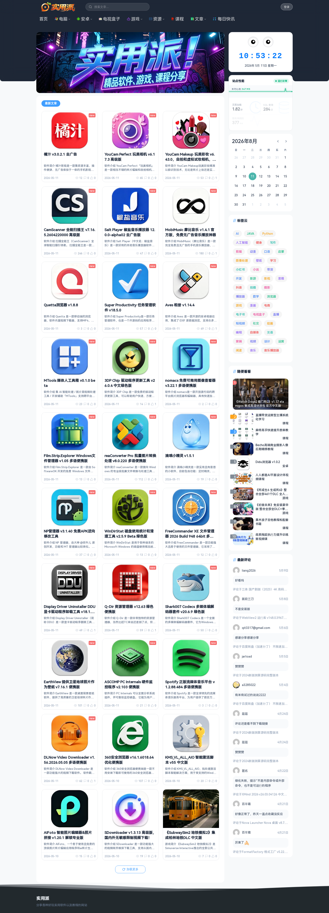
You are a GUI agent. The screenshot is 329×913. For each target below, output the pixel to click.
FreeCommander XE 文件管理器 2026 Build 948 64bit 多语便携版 (189, 536)
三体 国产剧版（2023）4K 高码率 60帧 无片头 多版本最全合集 (284, 589)
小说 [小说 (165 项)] (256, 269)
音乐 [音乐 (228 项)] (253, 350)
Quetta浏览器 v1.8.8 (61, 304)
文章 (197, 19)
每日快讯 (224, 19)
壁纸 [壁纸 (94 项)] (259, 260)
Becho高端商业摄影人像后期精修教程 (272, 447)
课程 (177, 19)
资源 (155, 19)
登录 (286, 7)
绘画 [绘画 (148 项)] (270, 323)
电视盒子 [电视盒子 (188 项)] (259, 314)
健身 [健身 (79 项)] (259, 242)
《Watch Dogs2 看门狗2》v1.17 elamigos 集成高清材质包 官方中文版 (259, 404)
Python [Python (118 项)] (267, 234)
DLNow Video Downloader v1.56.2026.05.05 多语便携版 (69, 760)
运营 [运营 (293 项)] (281, 341)
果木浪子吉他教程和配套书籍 (272, 522)
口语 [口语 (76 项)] (267, 251)
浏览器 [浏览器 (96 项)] (271, 296)
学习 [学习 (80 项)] (273, 260)
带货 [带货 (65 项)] (270, 269)
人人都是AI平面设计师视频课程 (272, 477)
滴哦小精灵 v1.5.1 (179, 455)
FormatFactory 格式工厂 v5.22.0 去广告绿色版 (273, 852)
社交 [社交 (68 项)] (256, 323)
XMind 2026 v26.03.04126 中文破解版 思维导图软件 (277, 794)
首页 (43, 19)
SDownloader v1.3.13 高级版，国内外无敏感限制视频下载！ (130, 835)
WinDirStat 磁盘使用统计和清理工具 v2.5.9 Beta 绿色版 (129, 534)
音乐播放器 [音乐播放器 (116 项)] (271, 350)
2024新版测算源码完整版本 (260, 675)
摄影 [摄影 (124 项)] (267, 287)
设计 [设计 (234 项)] (267, 341)
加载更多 (130, 869)
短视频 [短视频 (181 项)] (240, 323)
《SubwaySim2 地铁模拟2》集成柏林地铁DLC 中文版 (190, 835)
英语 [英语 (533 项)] (270, 332)
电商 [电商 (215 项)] (267, 305)
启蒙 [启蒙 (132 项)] (281, 251)
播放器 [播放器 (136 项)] (240, 296)
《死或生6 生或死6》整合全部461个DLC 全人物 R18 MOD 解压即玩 (272, 492)
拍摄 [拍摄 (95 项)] (253, 287)
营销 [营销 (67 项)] (239, 341)
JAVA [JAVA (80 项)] (250, 234)
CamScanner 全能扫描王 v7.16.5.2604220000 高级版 (69, 232)
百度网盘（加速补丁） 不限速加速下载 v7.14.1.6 (274, 647)
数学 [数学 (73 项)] (256, 296)
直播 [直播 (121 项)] (276, 314)
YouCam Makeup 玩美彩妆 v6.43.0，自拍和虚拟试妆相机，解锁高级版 (190, 159)
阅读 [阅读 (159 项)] (239, 350)
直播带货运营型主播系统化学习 (272, 417)
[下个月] (286, 141)
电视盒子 (109, 19)
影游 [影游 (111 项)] (253, 278)
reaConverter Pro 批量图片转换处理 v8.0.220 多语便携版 (130, 458)
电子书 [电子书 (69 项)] (240, 314)
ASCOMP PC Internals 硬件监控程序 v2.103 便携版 (128, 684)
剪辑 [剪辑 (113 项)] (239, 251)
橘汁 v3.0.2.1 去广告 (60, 154)
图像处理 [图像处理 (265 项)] (242, 260)
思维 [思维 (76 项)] (281, 278)
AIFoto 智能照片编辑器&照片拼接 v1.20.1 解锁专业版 (68, 835)
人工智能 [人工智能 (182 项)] (242, 242)
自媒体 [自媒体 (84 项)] (254, 332)
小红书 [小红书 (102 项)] (240, 269)
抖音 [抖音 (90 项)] (239, 287)
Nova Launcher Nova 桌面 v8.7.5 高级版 (269, 823)
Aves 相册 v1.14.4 (179, 304)
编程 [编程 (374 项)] (239, 332)
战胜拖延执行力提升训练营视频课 (272, 536)
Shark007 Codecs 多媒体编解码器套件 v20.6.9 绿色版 (189, 609)
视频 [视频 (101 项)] (253, 341)
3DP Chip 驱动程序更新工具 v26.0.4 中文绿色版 (129, 383)
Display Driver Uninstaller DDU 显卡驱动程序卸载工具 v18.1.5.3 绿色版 (69, 611)
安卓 (83, 19)
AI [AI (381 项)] (237, 234)
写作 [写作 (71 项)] (273, 242)
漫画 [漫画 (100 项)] (253, 305)
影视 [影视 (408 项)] (267, 278)
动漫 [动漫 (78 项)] (253, 251)
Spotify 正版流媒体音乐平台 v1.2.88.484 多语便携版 (190, 684)
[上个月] (278, 141)
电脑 (61, 19)
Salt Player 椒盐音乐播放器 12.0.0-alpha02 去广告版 (129, 232)
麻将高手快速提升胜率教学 (272, 432)
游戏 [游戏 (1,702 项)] (239, 305)
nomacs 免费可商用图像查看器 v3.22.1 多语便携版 (190, 383)
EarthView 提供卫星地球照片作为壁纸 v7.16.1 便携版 (69, 684)
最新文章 (51, 103)
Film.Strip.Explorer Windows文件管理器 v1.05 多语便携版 (69, 458)
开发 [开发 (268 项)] (239, 278)
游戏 (133, 19)
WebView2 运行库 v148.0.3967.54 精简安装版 (272, 618)
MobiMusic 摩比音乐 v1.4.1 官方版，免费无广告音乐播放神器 (190, 232)
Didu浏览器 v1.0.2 (268, 462)
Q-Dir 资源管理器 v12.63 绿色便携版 (128, 609)
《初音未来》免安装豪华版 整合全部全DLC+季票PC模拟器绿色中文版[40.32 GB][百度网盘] (272, 507)
